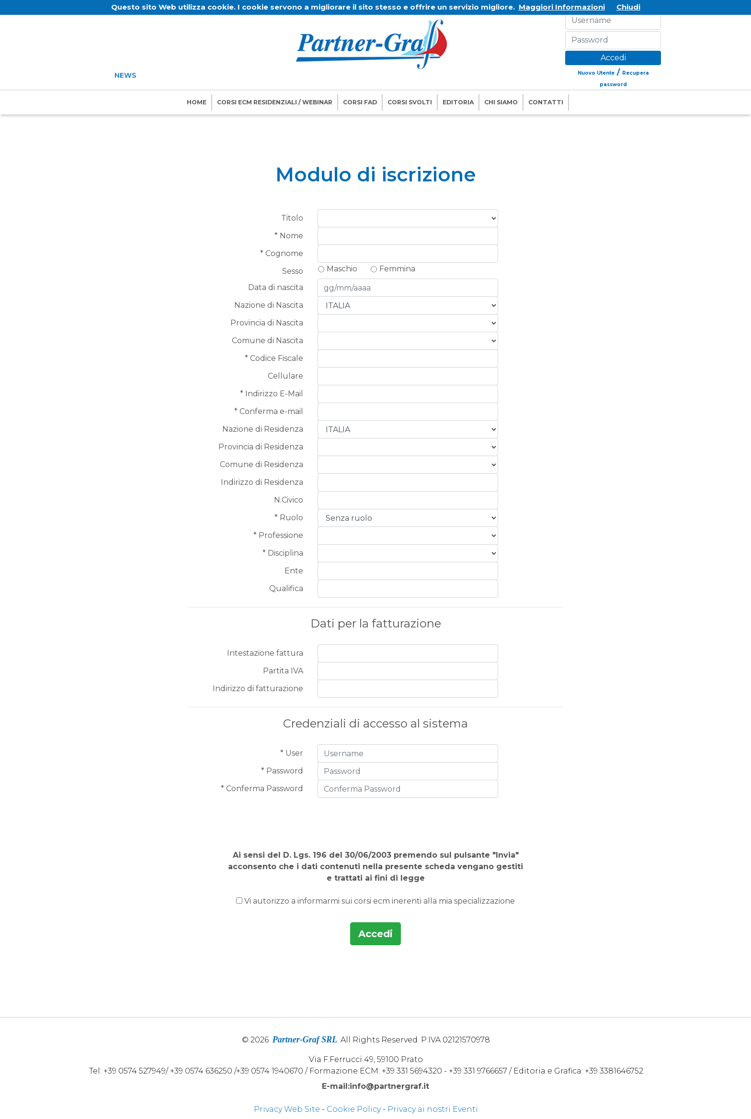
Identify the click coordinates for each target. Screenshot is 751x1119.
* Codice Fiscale (274, 358)
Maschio (342, 268)
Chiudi (628, 6)
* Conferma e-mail (268, 411)
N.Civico (288, 499)
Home (196, 102)
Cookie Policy (354, 1109)
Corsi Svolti (409, 102)
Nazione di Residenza (262, 429)
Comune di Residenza (261, 464)
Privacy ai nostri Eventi (432, 1109)
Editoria (458, 102)
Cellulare (285, 375)
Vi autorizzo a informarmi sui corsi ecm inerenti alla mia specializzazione (379, 901)
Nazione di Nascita (268, 305)
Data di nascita (275, 287)
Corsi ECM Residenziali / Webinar (274, 102)
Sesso (292, 271)
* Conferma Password (262, 788)
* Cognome (281, 253)
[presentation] (375, 819)
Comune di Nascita (267, 340)
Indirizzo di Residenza (262, 482)
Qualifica (286, 588)
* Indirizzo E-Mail (271, 393)
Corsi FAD (360, 102)
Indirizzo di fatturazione (258, 688)
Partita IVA (283, 670)
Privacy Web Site (287, 1109)
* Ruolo (288, 517)
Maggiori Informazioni (562, 6)
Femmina (397, 268)
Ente (293, 570)
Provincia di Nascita (266, 322)
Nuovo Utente (596, 73)
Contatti (545, 102)
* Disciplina (282, 553)
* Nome (288, 235)
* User (291, 753)
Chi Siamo (501, 102)
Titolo (292, 218)
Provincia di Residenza (260, 446)
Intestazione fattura (265, 653)
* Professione (278, 535)
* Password (282, 770)
